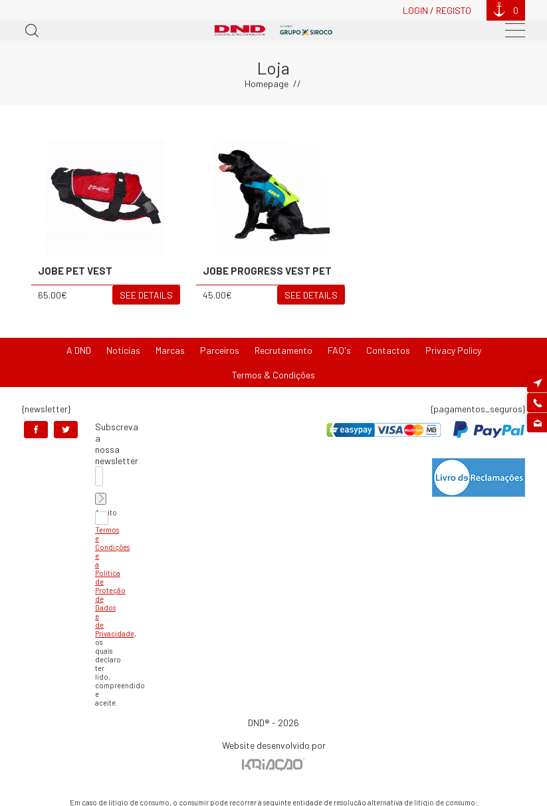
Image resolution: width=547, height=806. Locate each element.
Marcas (170, 350)
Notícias (123, 350)
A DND (78, 350)
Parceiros (219, 350)
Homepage (266, 83)
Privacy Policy (453, 350)
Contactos (388, 350)
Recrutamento (283, 350)
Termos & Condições (273, 374)
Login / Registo (437, 10)
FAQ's (339, 350)
